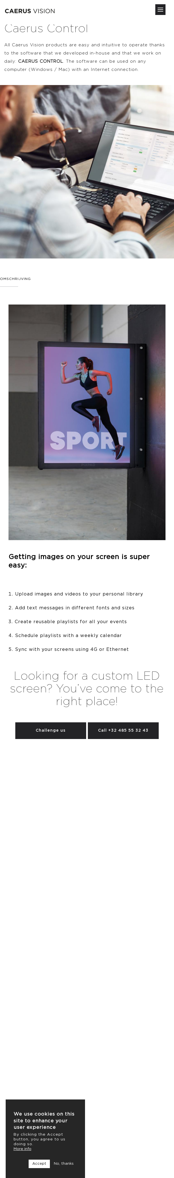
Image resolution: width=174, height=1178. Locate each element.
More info (22, 1149)
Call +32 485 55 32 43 (123, 731)
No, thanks (64, 1164)
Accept (39, 1164)
